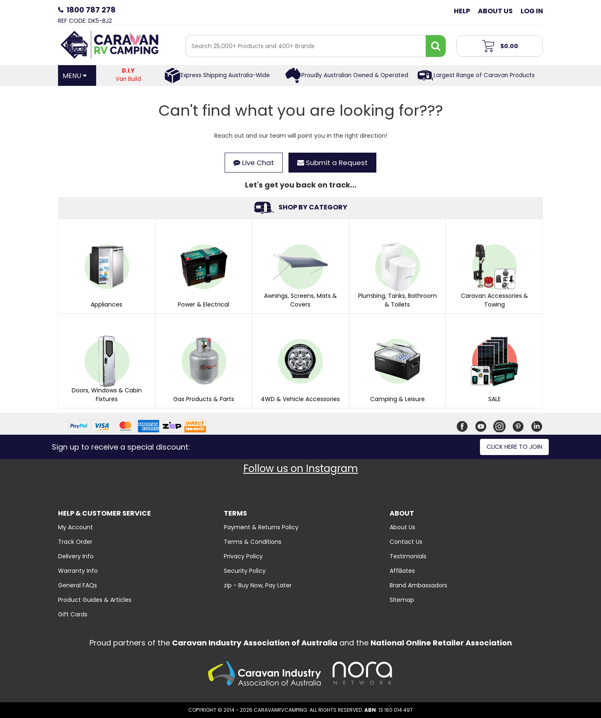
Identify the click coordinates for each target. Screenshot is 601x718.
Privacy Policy (243, 556)
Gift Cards (72, 614)
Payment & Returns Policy (261, 527)
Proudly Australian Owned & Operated (354, 75)
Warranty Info (78, 571)
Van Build (128, 75)
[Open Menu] (77, 75)
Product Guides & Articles (94, 600)
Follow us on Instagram (300, 468)
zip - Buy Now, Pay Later (258, 585)
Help (462, 11)
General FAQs (77, 585)
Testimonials (408, 556)
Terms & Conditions (252, 542)
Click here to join (514, 447)
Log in (532, 11)
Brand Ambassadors (418, 585)
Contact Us (406, 542)
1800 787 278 (91, 10)
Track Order (75, 542)
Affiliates (402, 571)
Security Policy (245, 571)
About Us (495, 11)
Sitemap (402, 600)
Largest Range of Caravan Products (484, 75)
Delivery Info (76, 556)
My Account (75, 527)
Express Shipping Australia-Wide (225, 75)
